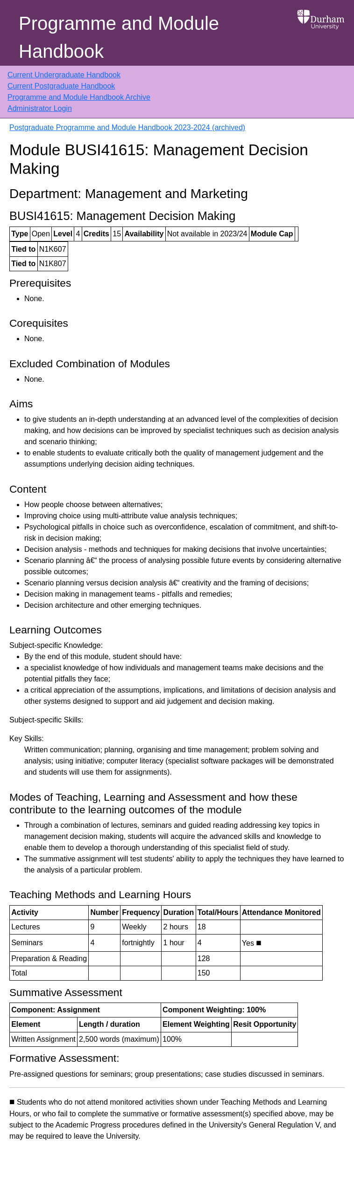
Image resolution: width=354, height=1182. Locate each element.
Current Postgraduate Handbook (61, 86)
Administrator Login (39, 108)
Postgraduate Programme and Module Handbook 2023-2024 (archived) (127, 127)
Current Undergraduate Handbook (63, 75)
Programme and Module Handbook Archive (78, 97)
